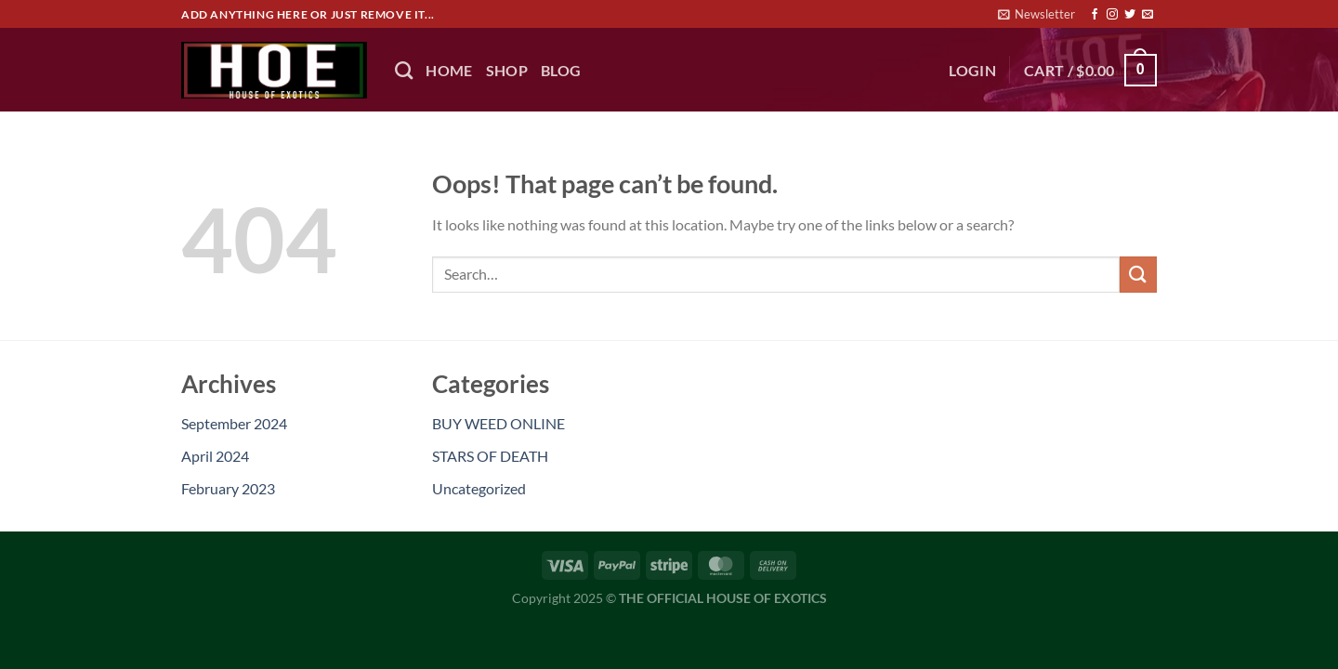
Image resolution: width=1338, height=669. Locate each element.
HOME (449, 70)
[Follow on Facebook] (1094, 14)
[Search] (404, 70)
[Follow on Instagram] (1112, 14)
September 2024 (234, 423)
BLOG (561, 70)
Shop (507, 70)
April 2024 (215, 456)
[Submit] (1138, 274)
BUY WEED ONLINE (498, 423)
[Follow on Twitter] (1129, 14)
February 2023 (228, 488)
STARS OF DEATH (490, 456)
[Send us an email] (1147, 14)
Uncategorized (479, 488)
